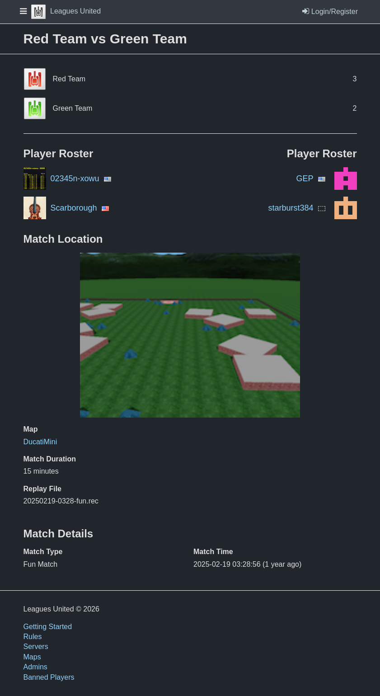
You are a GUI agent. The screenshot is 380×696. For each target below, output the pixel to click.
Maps (32, 657)
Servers (35, 646)
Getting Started (47, 626)
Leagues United (66, 11)
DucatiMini (40, 442)
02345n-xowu (75, 178)
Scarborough (74, 207)
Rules (32, 636)
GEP (304, 178)
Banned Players (49, 677)
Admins (35, 667)
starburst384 (290, 207)
